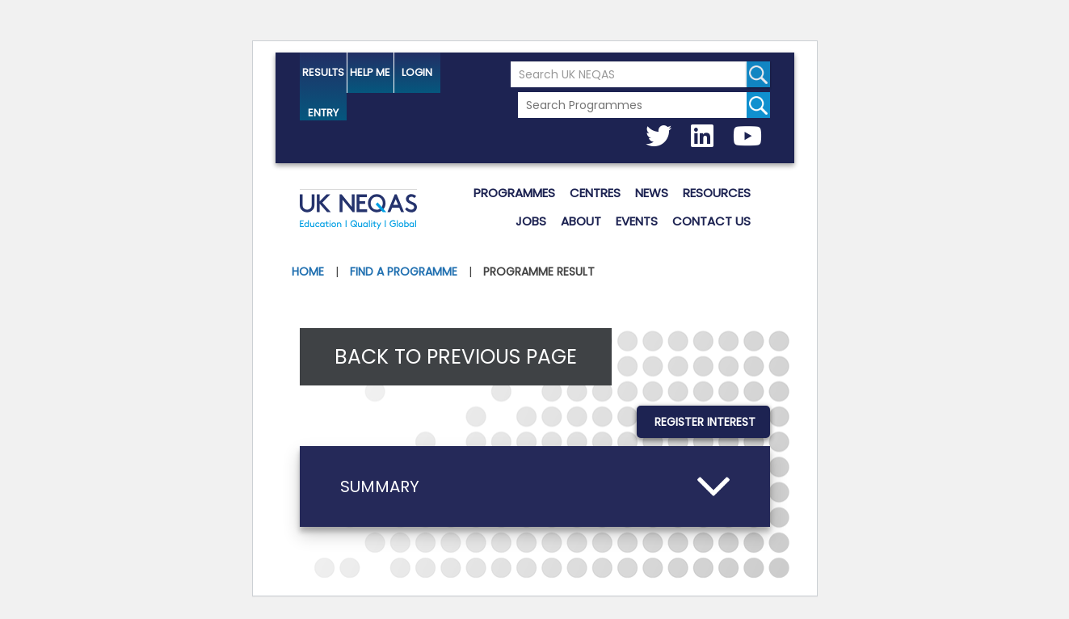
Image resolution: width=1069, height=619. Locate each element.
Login (417, 72)
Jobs (531, 221)
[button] (535, 486)
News (651, 192)
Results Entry (323, 79)
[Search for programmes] (758, 105)
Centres (595, 192)
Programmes (514, 192)
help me (370, 72)
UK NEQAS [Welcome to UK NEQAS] (359, 211)
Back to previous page (456, 357)
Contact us (711, 221)
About (581, 221)
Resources (717, 192)
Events (637, 221)
